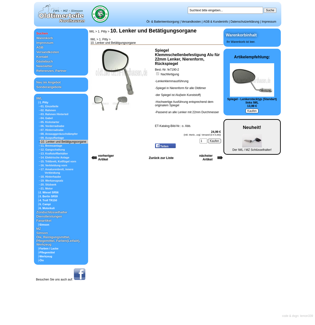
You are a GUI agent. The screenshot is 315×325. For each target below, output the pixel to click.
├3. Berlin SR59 (48, 196)
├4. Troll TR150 (47, 200)
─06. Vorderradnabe (51, 125)
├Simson (43, 224)
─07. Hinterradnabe (51, 129)
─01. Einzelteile (49, 106)
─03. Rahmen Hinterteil (53, 114)
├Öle (41, 260)
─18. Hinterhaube (50, 176)
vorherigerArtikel (106, 157)
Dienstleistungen (49, 216)
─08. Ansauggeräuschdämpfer (58, 133)
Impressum (269, 21)
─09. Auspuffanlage (51, 137)
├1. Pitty (43, 102)
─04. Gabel (46, 118)
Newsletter (44, 66)
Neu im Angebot (48, 82)
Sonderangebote (49, 87)
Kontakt (42, 57)
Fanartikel (43, 220)
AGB (40, 47)
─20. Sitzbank (47, 184)
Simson (42, 233)
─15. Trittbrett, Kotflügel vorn (57, 161)
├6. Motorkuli (46, 208)
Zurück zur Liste (161, 158)
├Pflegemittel (46, 252)
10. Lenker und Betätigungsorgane (153, 31)
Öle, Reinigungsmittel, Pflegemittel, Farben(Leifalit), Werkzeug (58, 240)
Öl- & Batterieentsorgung (162, 21)
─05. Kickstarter (49, 122)
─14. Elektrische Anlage (54, 157)
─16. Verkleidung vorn (53, 165)
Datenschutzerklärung (245, 21)
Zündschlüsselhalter (51, 212)
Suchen (42, 33)
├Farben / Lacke (48, 248)
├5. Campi (44, 204)
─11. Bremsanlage (50, 145)
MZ (38, 229)
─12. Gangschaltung (52, 149)
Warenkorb (44, 38)
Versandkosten (191, 21)
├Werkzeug (45, 256)
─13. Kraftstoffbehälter (53, 153)
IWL (39, 98)
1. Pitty (102, 31)
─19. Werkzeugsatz (51, 180)
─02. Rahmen (47, 110)
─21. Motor (46, 188)
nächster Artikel (206, 157)
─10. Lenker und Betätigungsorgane (62, 141)
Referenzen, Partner (51, 71)
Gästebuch (44, 61)
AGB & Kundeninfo (215, 21)
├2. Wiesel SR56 (48, 192)
